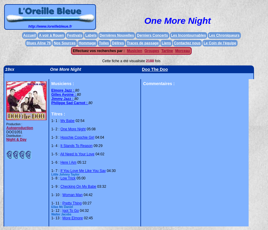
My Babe (68, 121)
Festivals (74, 35)
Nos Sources (64, 43)
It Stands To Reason (77, 146)
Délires (118, 43)
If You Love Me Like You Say (83, 171)
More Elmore (72, 218)
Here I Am (68, 162)
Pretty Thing (71, 203)
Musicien (134, 51)
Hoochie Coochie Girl (77, 137)
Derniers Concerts (152, 35)
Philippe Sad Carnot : (70, 103)
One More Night (73, 129)
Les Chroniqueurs (224, 35)
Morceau (182, 51)
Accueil (29, 35)
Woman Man (72, 195)
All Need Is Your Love (77, 154)
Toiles (104, 43)
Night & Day (16, 139)
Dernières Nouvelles (117, 35)
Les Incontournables (188, 35)
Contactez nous (187, 43)
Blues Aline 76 (39, 43)
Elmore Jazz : (63, 90)
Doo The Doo (155, 69)
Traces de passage (143, 43)
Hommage (87, 43)
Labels (91, 35)
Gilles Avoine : (64, 95)
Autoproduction (19, 128)
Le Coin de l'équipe (220, 43)
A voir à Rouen (51, 35)
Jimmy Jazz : (62, 99)
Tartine (167, 51)
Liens (166, 43)
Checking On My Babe (78, 186)
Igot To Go (70, 211)
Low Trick (68, 178)
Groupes (151, 51)
